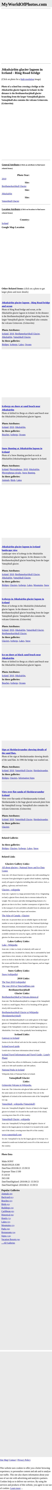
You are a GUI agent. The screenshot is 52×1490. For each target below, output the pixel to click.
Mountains (38, 585)
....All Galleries (8, 1243)
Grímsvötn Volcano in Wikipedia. (17, 1085)
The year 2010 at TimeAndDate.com (18, 986)
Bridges (5, 344)
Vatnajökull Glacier (10, 201)
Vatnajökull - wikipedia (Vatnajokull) (18, 1104)
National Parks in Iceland (13, 1070)
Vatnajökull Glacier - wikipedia (16, 1119)
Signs (6, 1236)
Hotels (6, 1218)
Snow (46, 585)
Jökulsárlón (7, 193)
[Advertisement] (26, 36)
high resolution (27, 79)
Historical (7, 1215)
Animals (5, 480)
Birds (13, 480)
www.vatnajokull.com (11, 1134)
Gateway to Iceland (10, 1038)
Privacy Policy (24, 1460)
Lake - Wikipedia (9, 945)
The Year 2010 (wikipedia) (14, 982)
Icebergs (13, 344)
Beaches (5, 434)
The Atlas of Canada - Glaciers (15, 915)
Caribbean (7, 1211)
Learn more (15, 1488)
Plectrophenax (16, 469)
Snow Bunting (28, 473)
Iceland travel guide (11, 1046)
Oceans (28, 344)
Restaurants (8, 1232)
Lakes (21, 344)
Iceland (5, 223)
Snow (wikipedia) (10, 974)
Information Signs (26, 778)
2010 (4, 179)
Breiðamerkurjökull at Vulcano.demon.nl (20, 997)
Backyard (7, 1197)
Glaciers (13, 585)
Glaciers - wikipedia (11, 890)
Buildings (7, 1208)
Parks (5, 1229)
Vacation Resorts (10, 1239)
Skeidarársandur (40, 770)
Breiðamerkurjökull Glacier (14, 186)
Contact (12, 1460)
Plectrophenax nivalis (11, 473)
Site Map (4, 1460)
